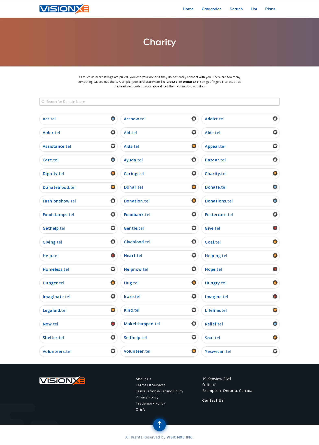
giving (49, 242)
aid (127, 132)
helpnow (133, 269)
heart (130, 255)
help (47, 255)
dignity (50, 173)
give (209, 228)
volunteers (54, 351)
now (47, 324)
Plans (270, 9)
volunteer (134, 351)
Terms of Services (150, 385)
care (47, 160)
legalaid (51, 310)
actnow (131, 119)
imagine (213, 296)
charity (212, 173)
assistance (53, 146)
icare (129, 296)
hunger (50, 283)
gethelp (51, 228)
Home (188, 9)
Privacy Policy (147, 397)
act (46, 119)
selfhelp (132, 337)
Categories (212, 9)
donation (133, 201)
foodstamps (55, 214)
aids (128, 146)
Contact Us (212, 400)
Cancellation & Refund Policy (159, 391)
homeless (52, 269)
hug (128, 283)
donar (130, 187)
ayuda (130, 160)
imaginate (53, 296)
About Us (143, 378)
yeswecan (215, 351)
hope (210, 269)
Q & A (140, 409)
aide (209, 132)
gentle (130, 228)
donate (212, 187)
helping (213, 255)
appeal (212, 146)
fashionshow (56, 201)
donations (215, 201)
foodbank (134, 214)
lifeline (212, 310)
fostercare (215, 214)
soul (209, 338)
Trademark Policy (150, 403)
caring (130, 173)
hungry (212, 283)
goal (209, 242)
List (254, 9)
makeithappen (139, 323)
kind (128, 310)
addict (211, 119)
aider (48, 132)
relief (210, 324)
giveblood (134, 242)
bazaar (212, 160)
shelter (50, 337)
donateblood (56, 187)
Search (236, 9)
